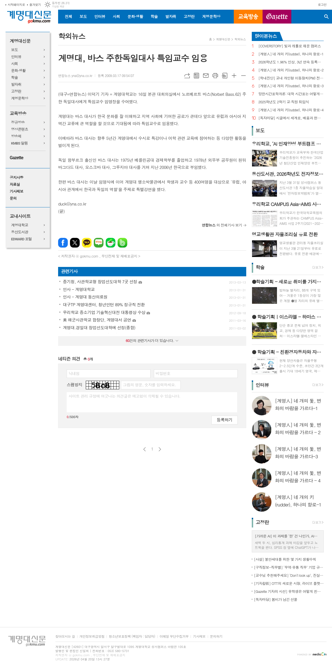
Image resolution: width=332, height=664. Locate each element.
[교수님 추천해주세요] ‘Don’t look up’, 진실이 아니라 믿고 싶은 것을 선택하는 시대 (289, 575)
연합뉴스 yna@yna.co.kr (75, 75)
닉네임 (74, 373)
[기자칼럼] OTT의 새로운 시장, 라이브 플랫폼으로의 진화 (289, 583)
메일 (206, 75)
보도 (83, 16)
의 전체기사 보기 (222, 225)
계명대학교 (19, 225)
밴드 (122, 243)
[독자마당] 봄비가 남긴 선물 (275, 599)
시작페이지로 (16, 4)
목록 (196, 75)
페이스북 (63, 243)
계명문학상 (211, 16)
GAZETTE (277, 17)
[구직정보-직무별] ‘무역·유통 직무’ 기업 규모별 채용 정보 (289, 567)
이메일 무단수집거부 (174, 636)
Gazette (16, 157)
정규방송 (18, 122)
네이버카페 (110, 243)
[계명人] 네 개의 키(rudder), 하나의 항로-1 (291, 54)
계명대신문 (20, 41)
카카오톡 (87, 243)
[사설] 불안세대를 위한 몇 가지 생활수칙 (285, 559)
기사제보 (16, 191)
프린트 (215, 75)
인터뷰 (99, 16)
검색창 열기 (326, 17)
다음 (160, 449)
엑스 (75, 243)
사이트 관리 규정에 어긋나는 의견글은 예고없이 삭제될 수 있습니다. (124, 396)
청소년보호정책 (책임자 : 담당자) (132, 636)
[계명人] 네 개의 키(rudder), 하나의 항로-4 (291, 110)
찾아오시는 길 (65, 636)
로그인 (322, 4)
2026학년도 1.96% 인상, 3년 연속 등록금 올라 (291, 62)
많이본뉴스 (266, 36)
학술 (154, 16)
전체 (68, 16)
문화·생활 (135, 16)
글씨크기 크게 (234, 75)
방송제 (16, 136)
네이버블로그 (98, 243)
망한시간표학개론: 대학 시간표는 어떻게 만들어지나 (291, 94)
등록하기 (224, 420)
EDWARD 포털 (21, 239)
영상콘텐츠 (19, 129)
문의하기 (216, 636)
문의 (13, 198)
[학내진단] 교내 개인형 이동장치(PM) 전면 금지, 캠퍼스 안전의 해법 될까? (291, 78)
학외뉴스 (240, 39)
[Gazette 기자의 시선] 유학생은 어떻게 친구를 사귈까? (289, 591)
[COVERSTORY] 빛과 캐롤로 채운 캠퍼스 (289, 46)
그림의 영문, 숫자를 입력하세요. (149, 385)
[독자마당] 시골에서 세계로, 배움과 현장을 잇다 (291, 118)
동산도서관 (19, 232)
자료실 (15, 184)
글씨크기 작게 (243, 75)
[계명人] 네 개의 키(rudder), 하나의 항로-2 (291, 70)
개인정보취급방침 (91, 636)
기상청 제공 (58, 6)
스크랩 (224, 75)
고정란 (189, 16)
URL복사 (187, 75)
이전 (144, 449)
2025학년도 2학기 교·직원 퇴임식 (283, 102)
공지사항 (16, 178)
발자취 (170, 16)
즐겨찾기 (35, 4)
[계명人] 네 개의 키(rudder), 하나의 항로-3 (291, 86)
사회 (116, 16)
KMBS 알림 (19, 143)
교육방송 (248, 17)
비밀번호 (163, 373)
